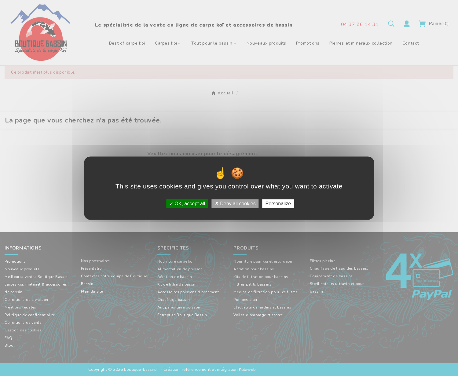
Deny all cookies (235, 203)
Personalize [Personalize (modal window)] (278, 203)
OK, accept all (187, 203)
